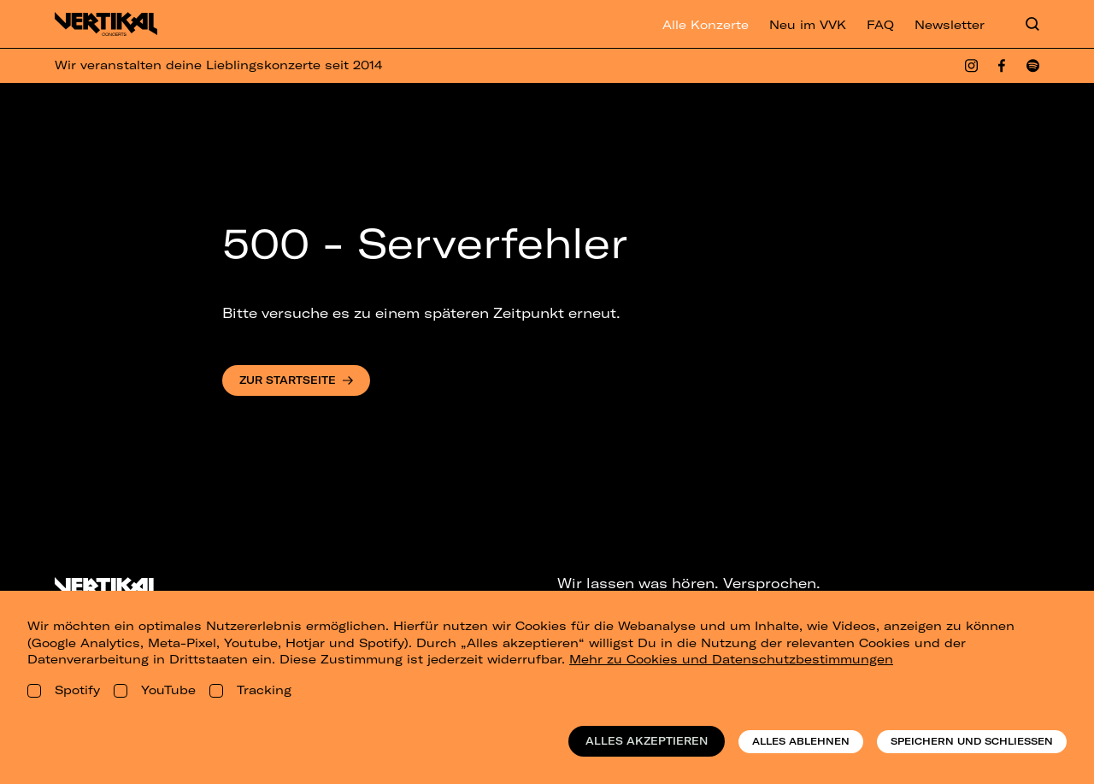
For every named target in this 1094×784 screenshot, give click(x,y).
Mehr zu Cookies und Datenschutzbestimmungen (731, 659)
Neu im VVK (807, 24)
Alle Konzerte (705, 24)
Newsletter (950, 24)
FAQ (880, 24)
